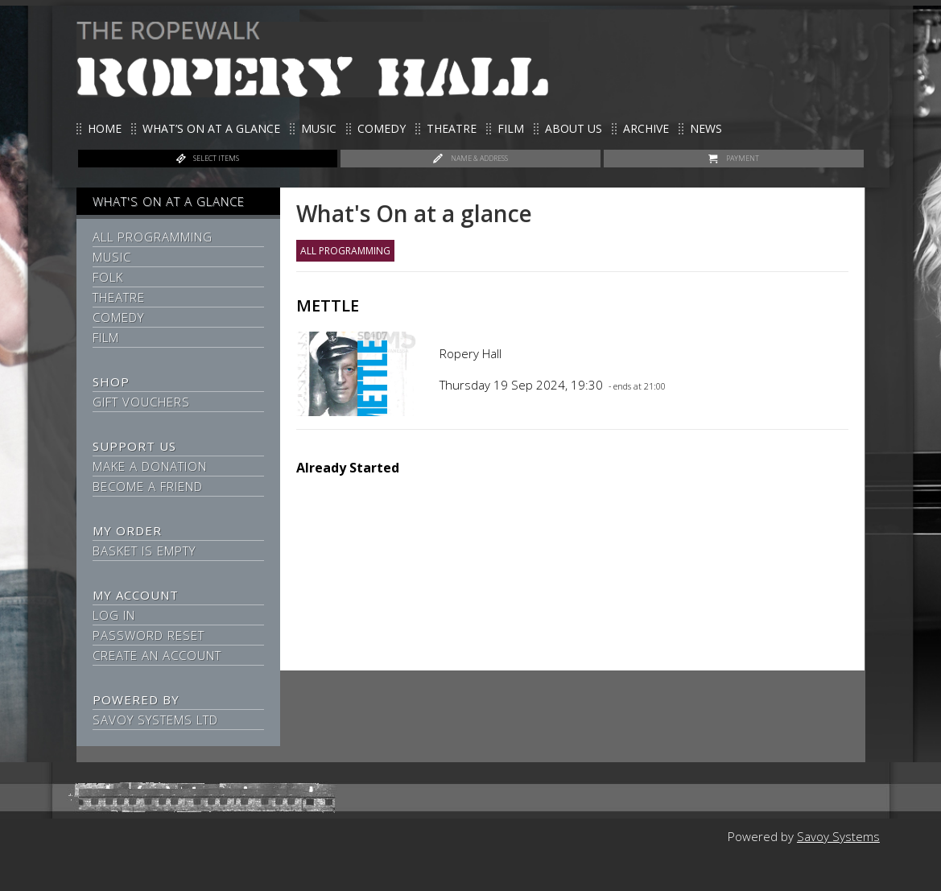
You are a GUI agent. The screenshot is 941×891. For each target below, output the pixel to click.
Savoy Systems (838, 836)
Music (318, 128)
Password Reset (148, 635)
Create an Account (157, 655)
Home (105, 128)
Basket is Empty (144, 550)
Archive (646, 128)
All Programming (153, 237)
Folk (108, 277)
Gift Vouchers (141, 402)
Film (510, 128)
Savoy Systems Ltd (155, 720)
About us (573, 128)
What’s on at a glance (211, 128)
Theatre (452, 128)
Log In (114, 615)
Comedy (381, 128)
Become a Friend (148, 486)
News (706, 128)
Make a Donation (150, 466)
